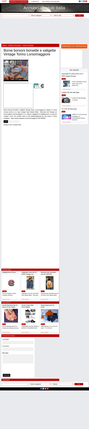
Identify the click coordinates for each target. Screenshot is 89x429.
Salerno (23, 324)
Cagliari (4, 291)
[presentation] (11, 369)
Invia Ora (6, 375)
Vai (79, 15)
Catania (63, 78)
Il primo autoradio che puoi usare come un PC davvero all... (79, 83)
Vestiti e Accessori (14, 45)
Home (4, 1)
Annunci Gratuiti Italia (44, 7)
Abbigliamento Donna (9, 272)
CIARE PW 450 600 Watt (70, 92)
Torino (23, 291)
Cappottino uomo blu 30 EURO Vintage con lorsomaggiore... (29, 274)
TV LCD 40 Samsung (69, 109)
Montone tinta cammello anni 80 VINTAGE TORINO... (48, 274)
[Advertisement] (44, 31)
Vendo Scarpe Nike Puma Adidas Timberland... (28, 307)
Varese (63, 111)
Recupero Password (51, 1)
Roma (4, 324)
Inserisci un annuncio (19, 1)
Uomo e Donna (28, 45)
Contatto (35, 1)
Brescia (42, 324)
